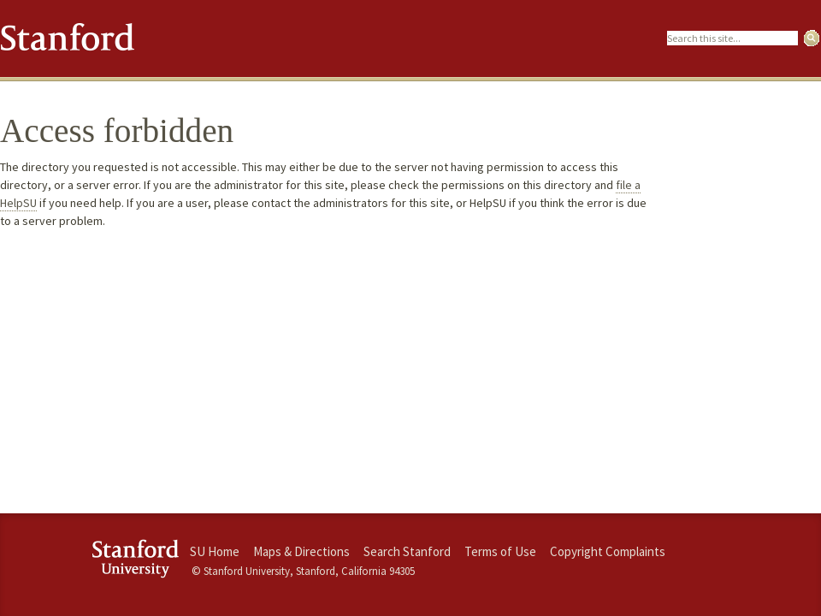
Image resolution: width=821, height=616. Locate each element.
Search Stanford (407, 551)
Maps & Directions (301, 551)
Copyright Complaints (607, 551)
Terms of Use (500, 551)
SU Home (214, 551)
